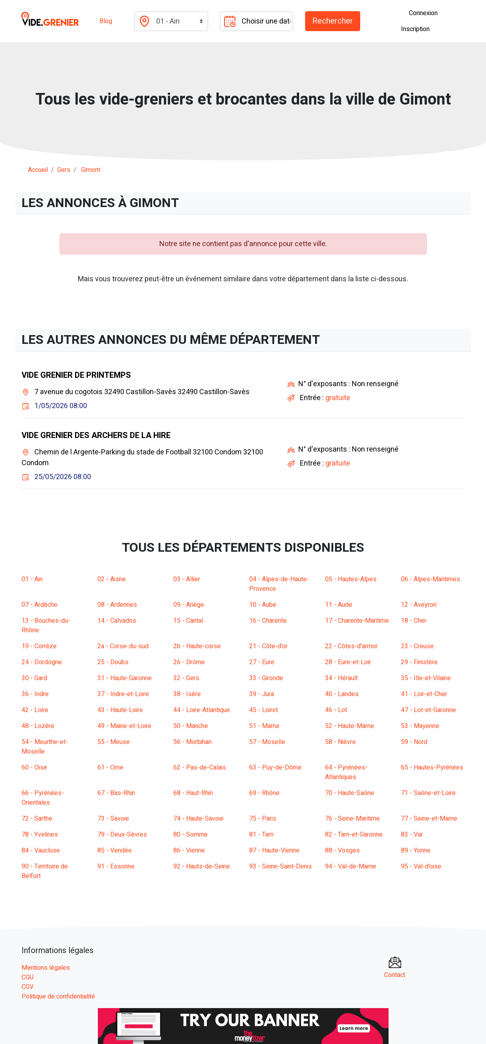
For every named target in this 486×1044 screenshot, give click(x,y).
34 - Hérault (341, 678)
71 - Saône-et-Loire (428, 793)
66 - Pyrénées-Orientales (43, 797)
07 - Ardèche (40, 605)
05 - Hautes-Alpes (351, 579)
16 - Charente (268, 621)
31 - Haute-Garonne (124, 678)
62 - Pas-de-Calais (199, 767)
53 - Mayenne (420, 726)
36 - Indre (35, 694)
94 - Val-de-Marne (350, 866)
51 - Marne (264, 726)
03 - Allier (186, 579)
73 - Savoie (113, 818)
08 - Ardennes (117, 605)
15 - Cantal (188, 621)
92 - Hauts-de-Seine (201, 866)
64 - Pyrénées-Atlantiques (346, 772)
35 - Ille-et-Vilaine (426, 678)
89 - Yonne (415, 850)
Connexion (423, 13)
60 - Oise (34, 767)
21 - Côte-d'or (268, 646)
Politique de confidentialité (58, 996)
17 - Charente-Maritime (357, 621)
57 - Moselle (267, 742)
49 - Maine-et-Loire (124, 726)
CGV (28, 987)
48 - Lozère (38, 726)
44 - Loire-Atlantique (201, 710)
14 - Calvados (116, 621)
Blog (105, 21)
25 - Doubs (113, 662)
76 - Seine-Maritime (352, 818)
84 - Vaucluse (41, 850)
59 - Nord (414, 742)
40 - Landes (342, 694)
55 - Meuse (113, 742)
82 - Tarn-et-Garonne (354, 834)
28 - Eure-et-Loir (348, 662)
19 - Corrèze (39, 646)
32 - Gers (186, 678)
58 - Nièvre (340, 742)
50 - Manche (190, 726)
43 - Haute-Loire (120, 710)
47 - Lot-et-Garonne (428, 710)
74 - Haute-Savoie (198, 818)
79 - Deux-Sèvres (122, 834)
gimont (90, 170)
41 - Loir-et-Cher (424, 694)
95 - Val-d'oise (421, 866)
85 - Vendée (114, 850)
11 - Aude (338, 605)
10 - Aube (262, 605)
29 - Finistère (419, 662)
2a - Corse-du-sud (123, 646)
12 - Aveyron (418, 605)
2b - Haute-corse (197, 646)
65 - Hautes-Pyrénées (432, 767)
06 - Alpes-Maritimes (430, 579)
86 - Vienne (189, 850)
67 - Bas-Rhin (116, 793)
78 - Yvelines (40, 834)
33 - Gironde (266, 678)
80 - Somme (190, 834)
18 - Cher (413, 621)
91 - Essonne (116, 866)
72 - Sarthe (37, 818)
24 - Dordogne (42, 662)
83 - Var (412, 834)
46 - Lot (336, 710)
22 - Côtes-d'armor (351, 646)
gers (63, 170)
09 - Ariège (188, 605)
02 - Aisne (111, 579)
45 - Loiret (263, 710)
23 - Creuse (417, 646)
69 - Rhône (264, 793)
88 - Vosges (342, 850)
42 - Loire (35, 710)
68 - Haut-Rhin (193, 793)
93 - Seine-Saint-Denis (280, 866)
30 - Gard (34, 678)
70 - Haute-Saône (349, 793)
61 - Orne (110, 767)
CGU (28, 977)
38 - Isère (187, 694)
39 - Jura (261, 694)
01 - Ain (32, 579)
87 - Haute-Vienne (274, 850)
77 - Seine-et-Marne (429, 818)
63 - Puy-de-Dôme (275, 767)
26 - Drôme (189, 662)
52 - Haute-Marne (349, 726)
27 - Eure (261, 662)
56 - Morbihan (192, 742)
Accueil (38, 170)
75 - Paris (262, 818)
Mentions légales (46, 968)
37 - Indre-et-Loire (123, 694)
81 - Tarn (261, 834)
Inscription (415, 29)
